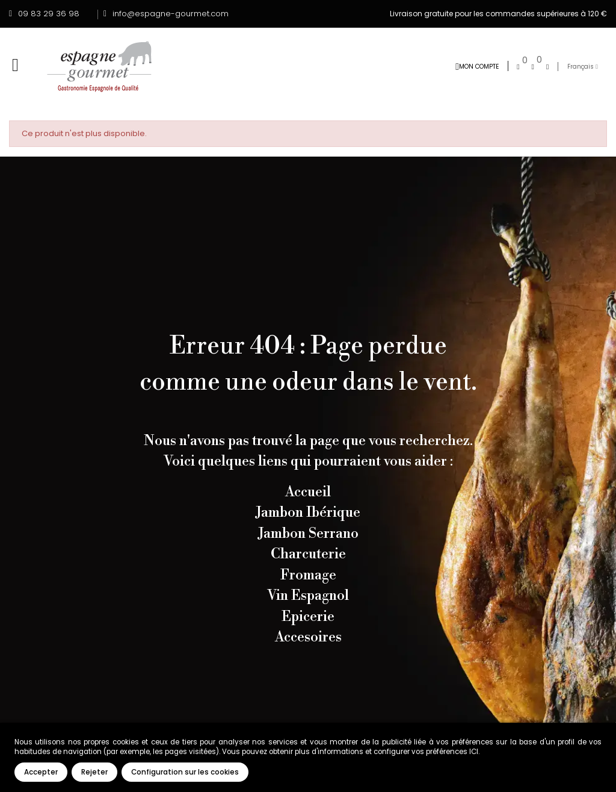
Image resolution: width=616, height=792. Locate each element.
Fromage (308, 575)
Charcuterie (308, 554)
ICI (473, 751)
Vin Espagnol (308, 595)
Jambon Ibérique (308, 512)
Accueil (308, 492)
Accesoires (308, 637)
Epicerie (308, 616)
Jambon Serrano (308, 533)
